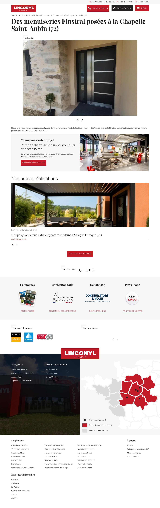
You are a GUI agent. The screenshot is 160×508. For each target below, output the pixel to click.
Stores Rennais (52, 373)
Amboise (15, 483)
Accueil (24, 15)
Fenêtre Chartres (51, 456)
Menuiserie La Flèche (86, 460)
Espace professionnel (101, 2)
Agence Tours (17, 377)
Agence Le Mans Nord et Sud (23, 373)
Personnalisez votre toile (62, 311)
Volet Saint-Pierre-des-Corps (56, 467)
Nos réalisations (34, 15)
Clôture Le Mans (18, 453)
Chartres (14, 479)
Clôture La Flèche (85, 467)
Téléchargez (27, 311)
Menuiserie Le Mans (19, 445)
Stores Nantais (52, 369)
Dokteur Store (132, 456)
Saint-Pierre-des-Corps (20, 491)
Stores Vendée (51, 377)
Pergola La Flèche (85, 464)
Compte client (125, 2)
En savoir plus (18, 239)
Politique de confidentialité (138, 449)
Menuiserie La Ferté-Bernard (22, 467)
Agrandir (29, 38)
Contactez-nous (97, 311)
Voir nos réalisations (80, 253)
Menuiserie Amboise (86, 449)
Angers (14, 498)
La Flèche (15, 487)
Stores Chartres (51, 460)
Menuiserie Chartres (53, 453)
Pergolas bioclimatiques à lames (24, 230)
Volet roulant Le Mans (20, 449)
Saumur (14, 494)
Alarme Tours (16, 460)
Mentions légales (134, 453)
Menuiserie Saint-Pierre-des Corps (59, 464)
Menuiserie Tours (18, 456)
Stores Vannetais (52, 380)
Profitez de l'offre (132, 311)
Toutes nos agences (19, 369)
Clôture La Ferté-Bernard (55, 449)
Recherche (142, 2)
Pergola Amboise (85, 453)
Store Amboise (84, 456)
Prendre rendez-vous (33, 162)
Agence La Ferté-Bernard (21, 380)
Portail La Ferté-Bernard (54, 445)
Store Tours (16, 464)
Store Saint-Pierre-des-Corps (90, 445)
